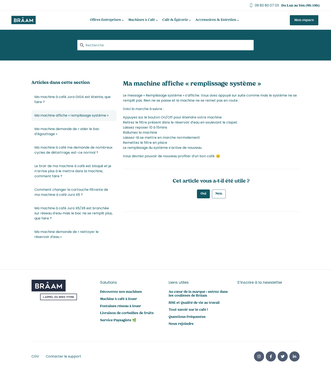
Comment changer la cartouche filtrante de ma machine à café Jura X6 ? (71, 192)
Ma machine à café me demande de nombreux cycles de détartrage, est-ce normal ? (73, 150)
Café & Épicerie (175, 20)
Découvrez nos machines (121, 292)
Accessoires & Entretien (215, 20)
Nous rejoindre (181, 324)
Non (219, 194)
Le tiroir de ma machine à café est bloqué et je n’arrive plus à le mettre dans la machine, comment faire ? (72, 171)
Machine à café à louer (118, 299)
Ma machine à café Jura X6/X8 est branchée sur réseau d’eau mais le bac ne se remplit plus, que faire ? (73, 213)
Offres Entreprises (105, 20)
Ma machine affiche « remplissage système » (71, 115)
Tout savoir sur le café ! (188, 310)
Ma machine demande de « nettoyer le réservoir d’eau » (66, 234)
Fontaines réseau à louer (120, 306)
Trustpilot (19, 5)
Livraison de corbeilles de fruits (127, 313)
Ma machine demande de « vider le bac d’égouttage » (66, 131)
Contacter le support (63, 356)
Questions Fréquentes (187, 317)
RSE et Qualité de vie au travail (194, 303)
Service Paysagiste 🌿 (118, 320)
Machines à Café (141, 20)
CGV (35, 356)
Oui (203, 194)
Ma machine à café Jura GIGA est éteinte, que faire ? (72, 99)
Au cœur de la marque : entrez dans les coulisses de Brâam (198, 294)
